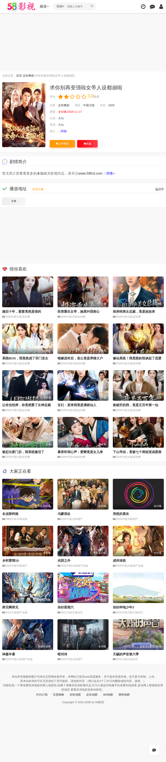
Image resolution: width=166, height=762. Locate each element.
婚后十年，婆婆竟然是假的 (21, 311)
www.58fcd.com (90, 173)
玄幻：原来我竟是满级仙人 (76, 405)
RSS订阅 (40, 693)
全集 (13, 201)
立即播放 (62, 143)
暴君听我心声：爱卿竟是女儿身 (80, 451)
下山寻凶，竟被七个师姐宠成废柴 (137, 451)
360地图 (109, 693)
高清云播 (38, 189)
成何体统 (119, 560)
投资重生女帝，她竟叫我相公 (78, 311)
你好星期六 (65, 606)
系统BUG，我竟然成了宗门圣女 (25, 358)
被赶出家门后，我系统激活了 (23, 451)
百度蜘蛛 (57, 693)
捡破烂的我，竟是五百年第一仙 (135, 405)
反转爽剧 (30, 75)
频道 (45, 6)
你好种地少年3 (123, 606)
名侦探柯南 (10, 513)
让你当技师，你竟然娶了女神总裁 (26, 405)
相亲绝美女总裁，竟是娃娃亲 (134, 311)
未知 (40, 173)
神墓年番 (8, 653)
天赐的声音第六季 (126, 653)
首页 (20, 75)
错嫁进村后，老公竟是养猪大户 (80, 358)
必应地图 (92, 693)
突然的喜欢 (121, 513)
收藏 (87, 143)
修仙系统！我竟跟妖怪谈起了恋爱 (137, 358)
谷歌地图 (75, 693)
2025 (115, 105)
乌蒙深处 (63, 513)
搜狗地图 (126, 693)
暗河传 (62, 653)
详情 (65, 131)
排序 (159, 189)
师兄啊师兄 (10, 606)
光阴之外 (63, 560)
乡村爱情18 (10, 560)
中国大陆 (91, 105)
